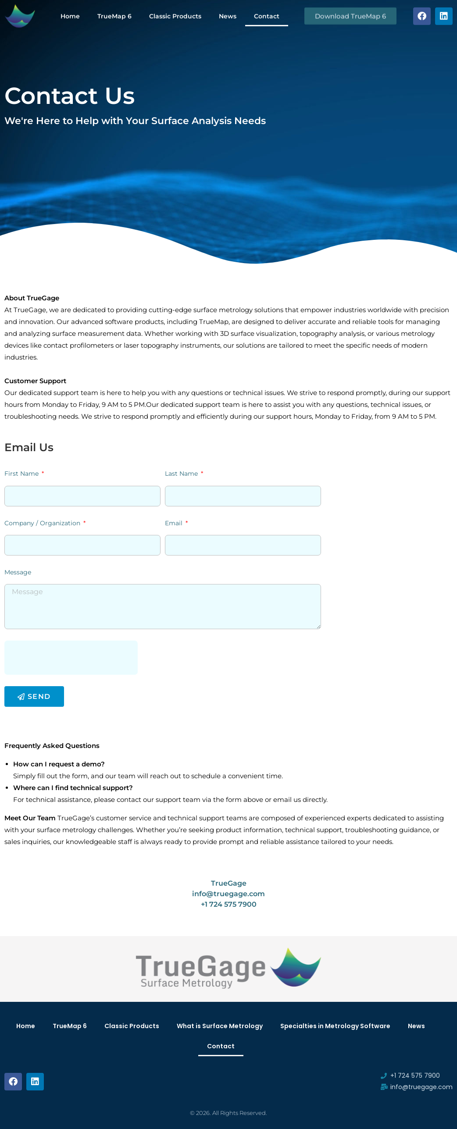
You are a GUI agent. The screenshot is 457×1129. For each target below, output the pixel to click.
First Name (22, 473)
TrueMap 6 (114, 14)
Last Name (182, 473)
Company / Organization (43, 523)
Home (70, 14)
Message (17, 572)
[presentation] (71, 658)
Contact (266, 14)
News (227, 14)
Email (174, 523)
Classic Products (175, 14)
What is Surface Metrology (220, 1026)
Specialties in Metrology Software (335, 1026)
